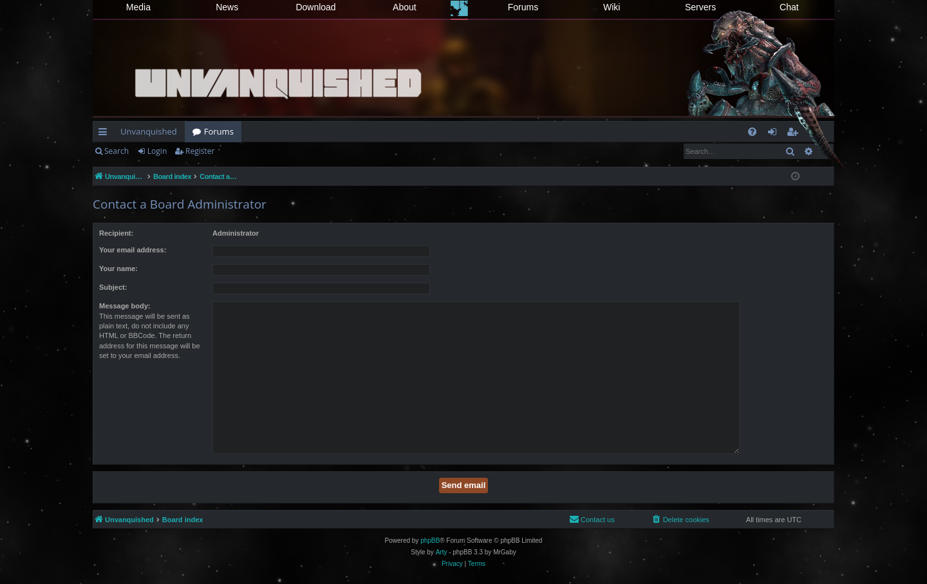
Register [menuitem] (795, 134)
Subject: (113, 287)
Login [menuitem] (774, 134)
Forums (523, 7)
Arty (441, 552)
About (405, 7)
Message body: (124, 306)
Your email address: (132, 250)
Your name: (118, 268)
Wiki (611, 7)
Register (199, 151)
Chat (789, 7)
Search (116, 151)
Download (315, 7)
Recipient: (116, 233)
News (227, 7)
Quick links (105, 134)
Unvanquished (148, 131)
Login (157, 151)
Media (138, 7)
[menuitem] (752, 131)
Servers (700, 7)
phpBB (430, 540)
